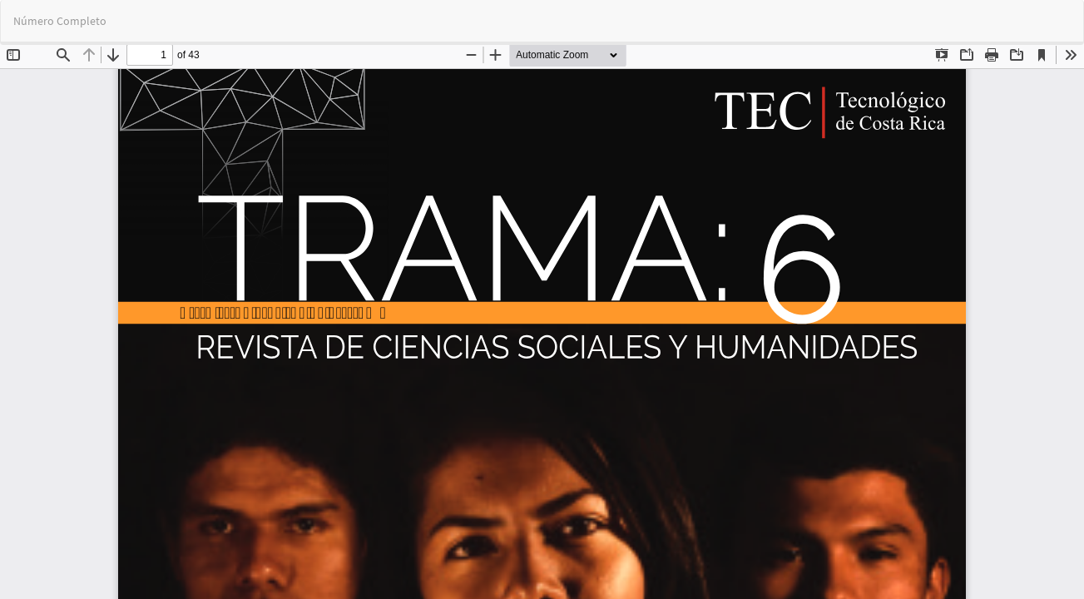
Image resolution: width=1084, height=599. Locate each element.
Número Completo (59, 20)
